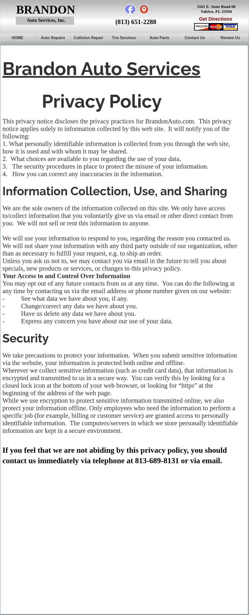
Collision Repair (88, 38)
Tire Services (124, 38)
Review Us (230, 38)
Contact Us (195, 38)
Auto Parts (159, 38)
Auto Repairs (53, 38)
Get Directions (215, 19)
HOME (17, 38)
